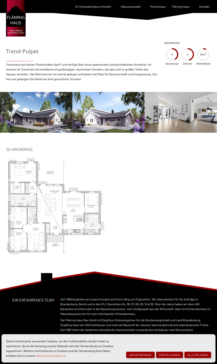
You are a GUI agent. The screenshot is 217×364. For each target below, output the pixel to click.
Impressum (74, 358)
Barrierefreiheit (117, 358)
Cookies (102, 358)
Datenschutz (89, 358)
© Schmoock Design (138, 358)
